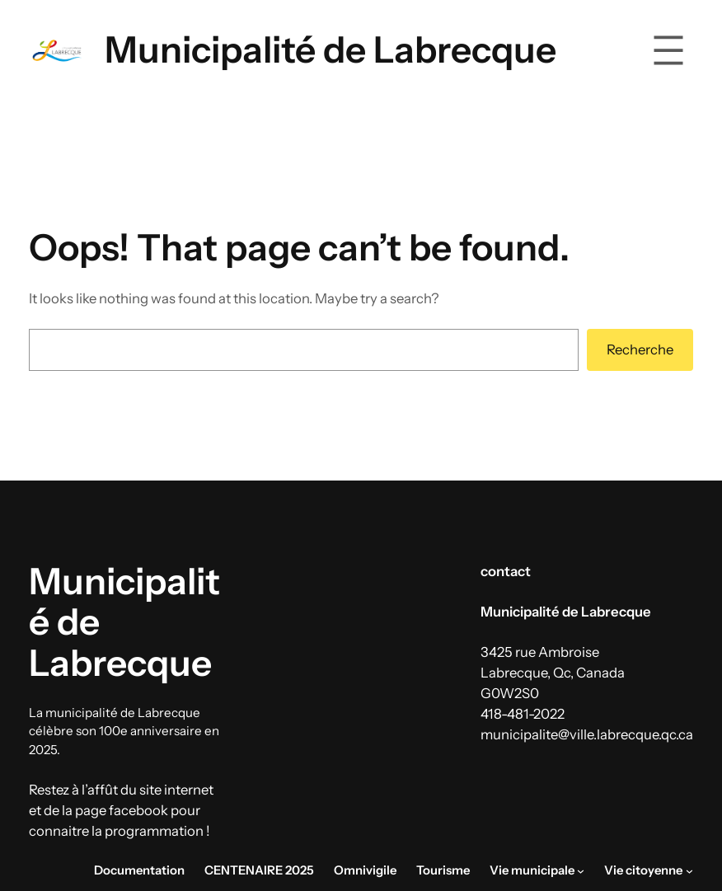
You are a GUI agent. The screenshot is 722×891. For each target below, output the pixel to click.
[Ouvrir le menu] (668, 50)
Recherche (640, 349)
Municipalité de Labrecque (330, 49)
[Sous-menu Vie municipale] (580, 871)
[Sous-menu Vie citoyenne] (689, 871)
